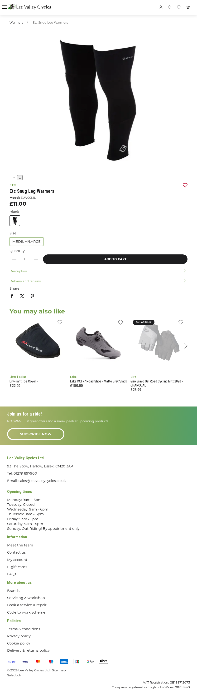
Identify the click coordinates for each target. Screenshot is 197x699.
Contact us (16, 552)
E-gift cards (17, 567)
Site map (59, 670)
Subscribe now (36, 434)
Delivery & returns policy (28, 650)
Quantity (17, 251)
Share (14, 288)
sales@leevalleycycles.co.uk (42, 481)
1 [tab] (20, 177)
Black (14, 212)
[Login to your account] (161, 7)
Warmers (16, 22)
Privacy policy (19, 636)
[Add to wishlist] (60, 324)
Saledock (14, 675)
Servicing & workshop (26, 598)
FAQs (11, 574)
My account (17, 560)
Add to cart (115, 259)
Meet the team (20, 545)
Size (13, 233)
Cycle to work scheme (26, 612)
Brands (13, 591)
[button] (4, 7)
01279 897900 (25, 473)
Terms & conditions (23, 629)
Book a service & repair (27, 605)
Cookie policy (18, 643)
